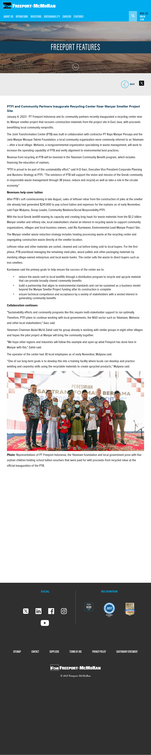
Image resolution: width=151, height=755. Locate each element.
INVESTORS (36, 16)
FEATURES (78, 16)
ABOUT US (8, 16)
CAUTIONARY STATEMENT (127, 651)
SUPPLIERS (54, 651)
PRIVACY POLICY (99, 651)
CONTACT (35, 651)
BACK (125, 84)
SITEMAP (17, 651)
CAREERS (67, 16)
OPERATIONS (22, 16)
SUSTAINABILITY (52, 16)
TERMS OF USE (75, 651)
